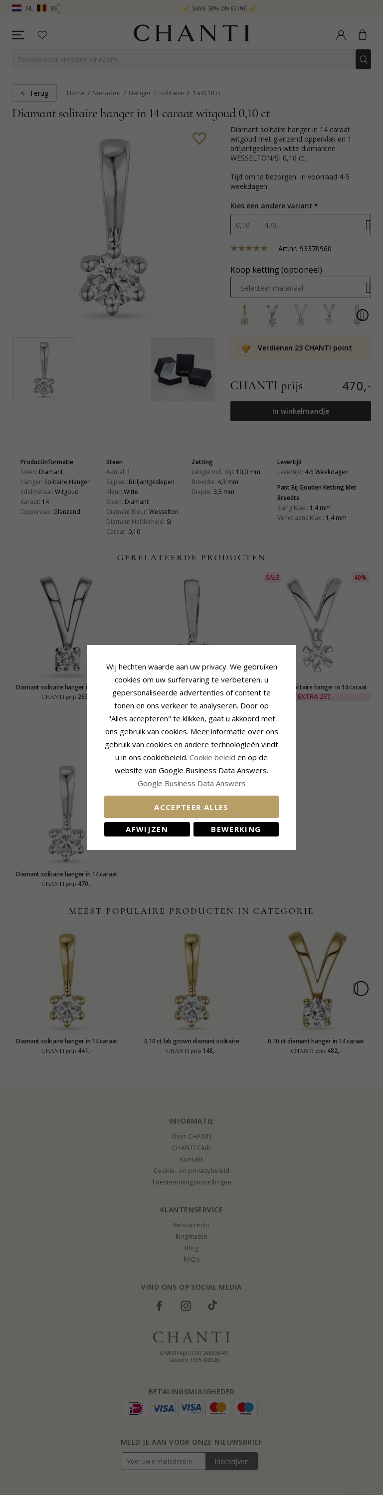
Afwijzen (147, 829)
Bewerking (236, 829)
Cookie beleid (213, 757)
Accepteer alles (191, 807)
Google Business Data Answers (192, 783)
